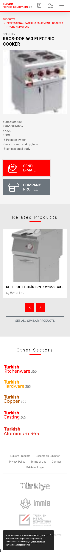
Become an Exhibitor (48, 455)
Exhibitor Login (34, 467)
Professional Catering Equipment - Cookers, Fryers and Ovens (35, 25)
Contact (56, 461)
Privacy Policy (17, 461)
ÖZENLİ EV (9, 34)
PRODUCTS (9, 19)
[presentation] (29, 307)
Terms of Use (38, 461)
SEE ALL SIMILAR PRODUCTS (35, 321)
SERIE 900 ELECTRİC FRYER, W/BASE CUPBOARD (36, 287)
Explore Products (20, 455)
